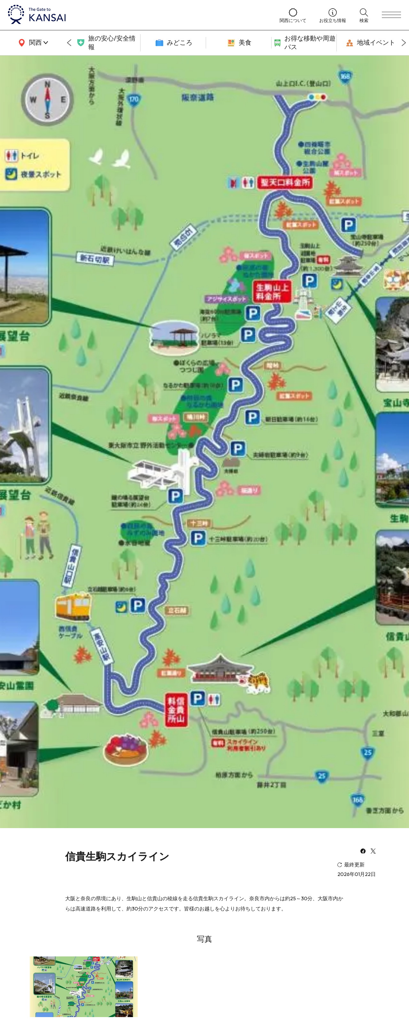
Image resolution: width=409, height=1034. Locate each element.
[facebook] (363, 852)
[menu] (391, 15)
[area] (32, 43)
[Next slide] (404, 43)
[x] (373, 852)
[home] (137, 15)
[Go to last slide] (69, 43)
